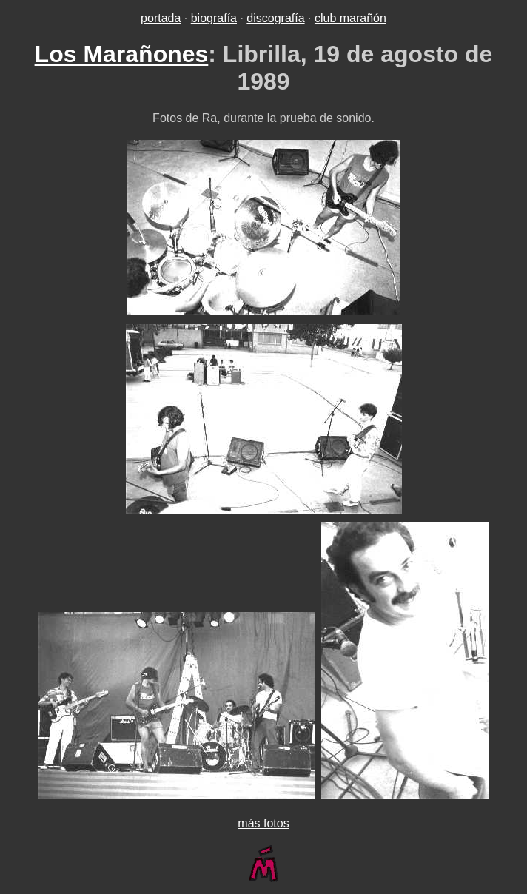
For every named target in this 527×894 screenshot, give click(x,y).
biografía (214, 18)
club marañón (350, 18)
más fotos (263, 823)
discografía (275, 18)
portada (161, 18)
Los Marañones (122, 54)
